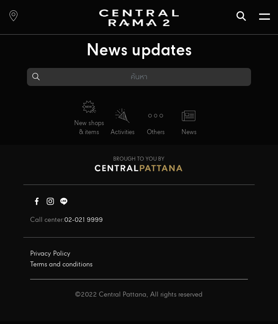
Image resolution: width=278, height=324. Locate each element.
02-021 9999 (83, 220)
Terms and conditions (61, 265)
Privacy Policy (50, 254)
